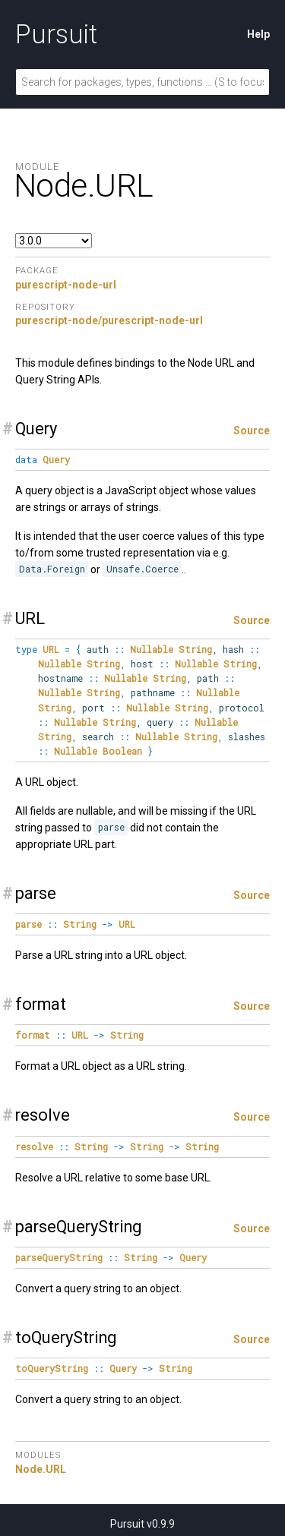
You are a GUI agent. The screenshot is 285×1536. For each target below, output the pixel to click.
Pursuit (56, 34)
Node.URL (40, 1469)
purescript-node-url (65, 285)
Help (258, 34)
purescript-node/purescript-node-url (109, 320)
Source (251, 430)
